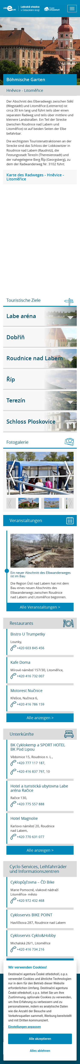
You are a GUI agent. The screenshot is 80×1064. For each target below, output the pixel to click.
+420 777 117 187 (30, 763)
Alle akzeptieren (40, 1039)
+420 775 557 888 (30, 804)
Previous (12, 473)
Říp (40, 379)
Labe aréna (40, 316)
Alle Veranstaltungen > (40, 607)
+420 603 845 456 (30, 648)
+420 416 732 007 (30, 676)
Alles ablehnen (40, 1051)
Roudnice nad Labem (40, 358)
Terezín (40, 400)
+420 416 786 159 (30, 704)
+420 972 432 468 (30, 900)
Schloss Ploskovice (40, 421)
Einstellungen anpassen (24, 1027)
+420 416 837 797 (30, 771)
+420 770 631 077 (30, 837)
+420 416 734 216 (30, 949)
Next (67, 473)
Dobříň (40, 337)
